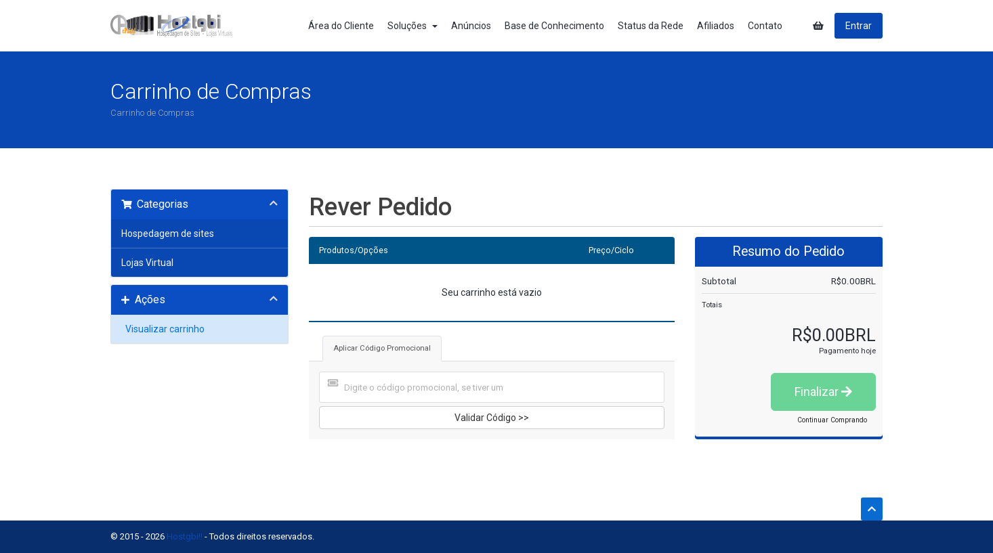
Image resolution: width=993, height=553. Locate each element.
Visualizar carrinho (163, 329)
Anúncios (471, 25)
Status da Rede (650, 25)
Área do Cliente (341, 25)
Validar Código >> (492, 417)
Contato (765, 25)
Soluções (412, 25)
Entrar (858, 25)
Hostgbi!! (185, 536)
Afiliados (715, 25)
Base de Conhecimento (554, 25)
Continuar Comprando (832, 420)
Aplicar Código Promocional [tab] (382, 348)
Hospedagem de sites (167, 233)
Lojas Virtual (147, 262)
